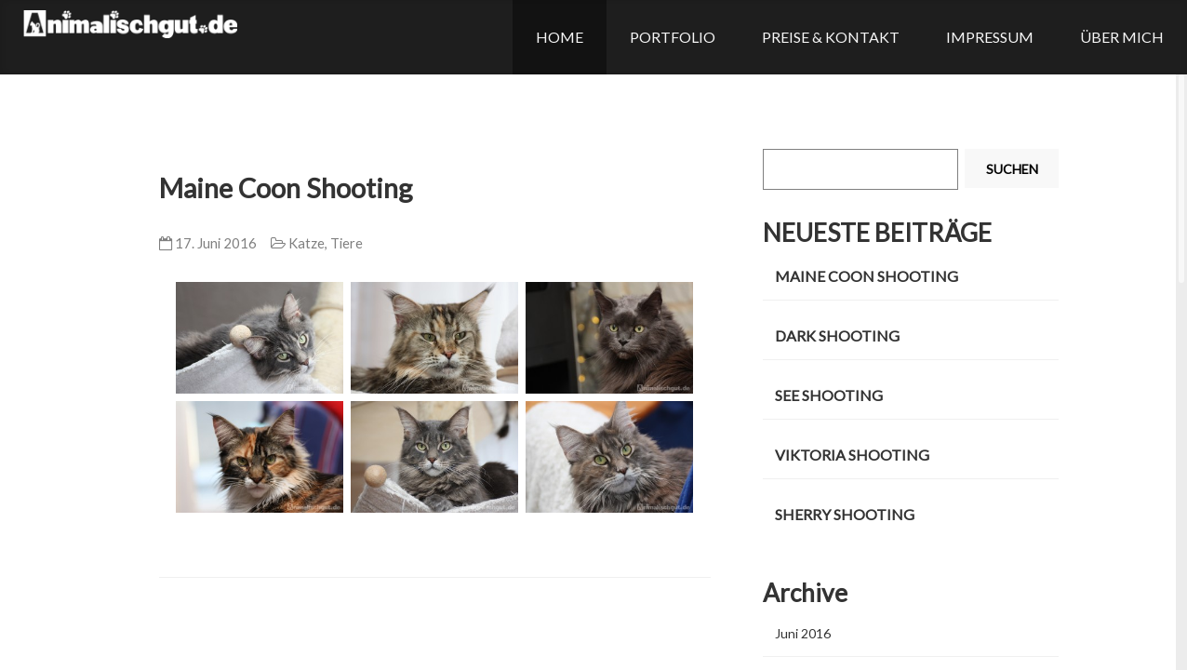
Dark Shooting (837, 335)
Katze (306, 242)
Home (559, 37)
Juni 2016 (803, 633)
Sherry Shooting (844, 514)
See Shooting (829, 395)
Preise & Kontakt (831, 37)
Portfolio (672, 37)
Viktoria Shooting (852, 454)
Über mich (1122, 37)
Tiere (346, 242)
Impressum (990, 37)
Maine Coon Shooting (285, 188)
